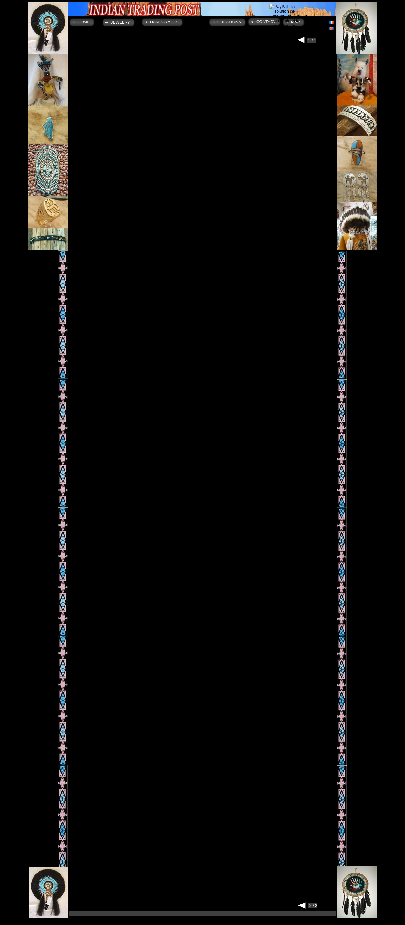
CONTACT (266, 21)
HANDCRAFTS (164, 22)
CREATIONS (229, 22)
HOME (84, 22)
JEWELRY (120, 22)
